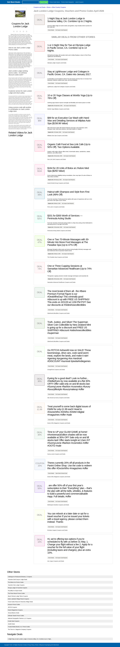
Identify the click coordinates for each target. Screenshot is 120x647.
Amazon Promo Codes (14, 604)
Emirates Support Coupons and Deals (57, 530)
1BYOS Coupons (12, 607)
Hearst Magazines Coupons (15, 610)
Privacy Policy (31, 644)
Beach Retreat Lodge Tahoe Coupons (18, 596)
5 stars (26, 31)
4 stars (23, 31)
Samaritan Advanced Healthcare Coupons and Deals (61, 282)
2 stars (17, 31)
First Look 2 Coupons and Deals (56, 207)
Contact (25, 644)
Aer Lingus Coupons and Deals (55, 561)
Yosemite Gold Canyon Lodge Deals (17, 579)
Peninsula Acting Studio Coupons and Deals (59, 230)
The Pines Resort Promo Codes (16, 593)
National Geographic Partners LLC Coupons (19, 618)
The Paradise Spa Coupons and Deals (57, 257)
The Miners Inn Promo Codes (16, 582)
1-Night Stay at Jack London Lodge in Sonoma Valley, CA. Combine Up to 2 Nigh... (30, 639)
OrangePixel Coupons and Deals (56, 369)
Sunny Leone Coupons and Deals (56, 454)
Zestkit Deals (11, 624)
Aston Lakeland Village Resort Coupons (18, 599)
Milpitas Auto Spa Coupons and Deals (57, 135)
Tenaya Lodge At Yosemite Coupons (17, 587)
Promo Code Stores (55, 2)
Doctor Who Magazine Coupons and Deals (58, 423)
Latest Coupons (79, 2)
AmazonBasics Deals (13, 613)
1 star (14, 31)
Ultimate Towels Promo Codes (16, 615)
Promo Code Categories (67, 2)
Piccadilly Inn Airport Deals (15, 590)
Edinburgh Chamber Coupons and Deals (58, 504)
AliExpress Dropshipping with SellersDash (49, 644)
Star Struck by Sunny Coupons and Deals (58, 397)
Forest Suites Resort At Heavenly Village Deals (20, 601)
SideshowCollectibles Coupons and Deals (58, 313)
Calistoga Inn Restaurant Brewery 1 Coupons (20, 576)
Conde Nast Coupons (13, 621)
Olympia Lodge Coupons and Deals (56, 62)
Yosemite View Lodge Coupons (16, 585)
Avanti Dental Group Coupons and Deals (58, 183)
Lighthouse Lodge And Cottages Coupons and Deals (61, 86)
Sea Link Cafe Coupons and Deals (56, 159)
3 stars (20, 31)
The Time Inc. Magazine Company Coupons (19, 629)
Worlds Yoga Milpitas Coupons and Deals (58, 109)
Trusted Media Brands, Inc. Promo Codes (19, 626)
